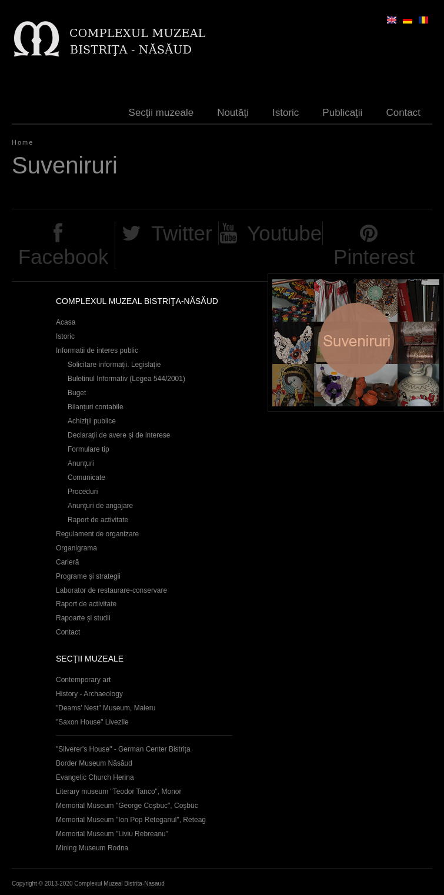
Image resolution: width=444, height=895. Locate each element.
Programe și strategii (88, 576)
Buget (77, 393)
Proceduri (83, 491)
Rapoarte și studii (83, 618)
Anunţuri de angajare (100, 506)
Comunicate (86, 477)
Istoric (285, 112)
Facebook (63, 256)
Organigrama (76, 548)
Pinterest (374, 256)
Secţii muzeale (161, 112)
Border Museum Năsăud (94, 763)
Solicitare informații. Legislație (114, 364)
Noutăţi (233, 112)
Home (23, 142)
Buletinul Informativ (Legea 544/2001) (126, 379)
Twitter (181, 233)
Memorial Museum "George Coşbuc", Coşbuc (127, 806)
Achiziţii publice (92, 421)
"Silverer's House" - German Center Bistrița (123, 749)
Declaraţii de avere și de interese (119, 435)
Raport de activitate (98, 520)
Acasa (65, 322)
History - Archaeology (89, 694)
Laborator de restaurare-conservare (111, 590)
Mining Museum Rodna (92, 848)
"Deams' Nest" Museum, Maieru (105, 708)
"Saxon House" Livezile (92, 722)
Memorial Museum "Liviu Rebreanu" (112, 834)
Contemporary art (83, 680)
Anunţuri (81, 463)
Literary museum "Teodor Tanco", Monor (118, 791)
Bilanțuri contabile (95, 407)
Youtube (284, 233)
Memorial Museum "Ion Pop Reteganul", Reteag (131, 820)
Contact (403, 112)
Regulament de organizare (97, 534)
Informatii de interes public (97, 350)
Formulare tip (88, 449)
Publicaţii (342, 112)
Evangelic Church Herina (95, 777)
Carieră (67, 562)
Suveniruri (356, 342)
